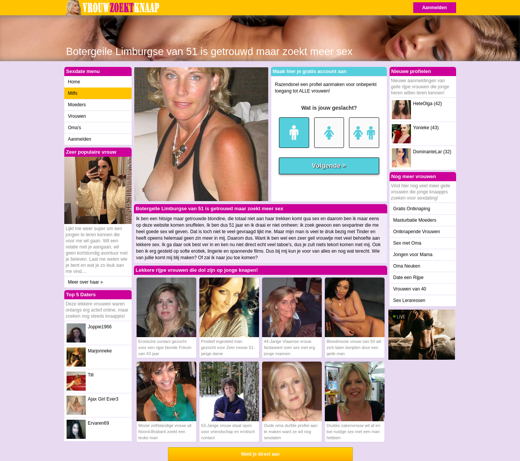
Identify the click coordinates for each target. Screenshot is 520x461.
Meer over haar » (85, 282)
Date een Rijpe (408, 277)
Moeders (77, 104)
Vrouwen (77, 116)
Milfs (73, 93)
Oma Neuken (407, 266)
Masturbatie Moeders (415, 220)
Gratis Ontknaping (411, 208)
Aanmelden (434, 7)
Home (74, 81)
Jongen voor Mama (413, 254)
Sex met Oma (407, 243)
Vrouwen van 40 (409, 289)
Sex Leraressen (409, 300)
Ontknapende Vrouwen (416, 231)
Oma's (74, 127)
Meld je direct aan (260, 454)
